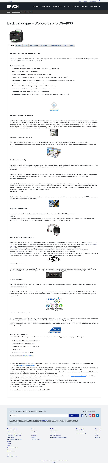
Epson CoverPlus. (28, 355)
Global (85, 1)
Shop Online (93, 6)
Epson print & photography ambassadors (58, 437)
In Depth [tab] (18, 45)
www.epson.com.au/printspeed (26, 365)
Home (80, 1)
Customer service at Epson (12, 447)
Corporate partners (54, 431)
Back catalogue (16, 12)
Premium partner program (55, 435)
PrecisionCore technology (81, 433)
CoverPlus (9, 443)
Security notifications (11, 452)
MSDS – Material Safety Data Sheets (14, 439)
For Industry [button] (57, 6)
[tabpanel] (54, 222)
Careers (97, 435)
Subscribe (73, 415)
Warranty (9, 441)
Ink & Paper (67, 6)
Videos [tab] (71, 45)
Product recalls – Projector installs (14, 435)
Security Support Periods (12, 456)
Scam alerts (9, 449)
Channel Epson (53, 433)
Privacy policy (34, 431)
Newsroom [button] (75, 6)
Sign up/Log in (93, 1)
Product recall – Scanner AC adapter (14, 433)
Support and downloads (12, 431)
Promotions (9, 454)
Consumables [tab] (34, 45)
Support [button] (84, 6)
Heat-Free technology (80, 431)
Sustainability (98, 431)
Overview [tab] (11, 45)
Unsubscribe (33, 437)
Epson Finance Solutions (36, 439)
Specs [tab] (25, 45)
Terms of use (33, 433)
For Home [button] (36, 6)
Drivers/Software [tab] (56, 45)
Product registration (11, 437)
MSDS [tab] (65, 45)
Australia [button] (9, 1)
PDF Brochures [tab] (44, 45)
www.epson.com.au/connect (78, 376)
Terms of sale (34, 435)
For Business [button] (46, 6)
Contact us (9, 445)
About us (97, 433)
